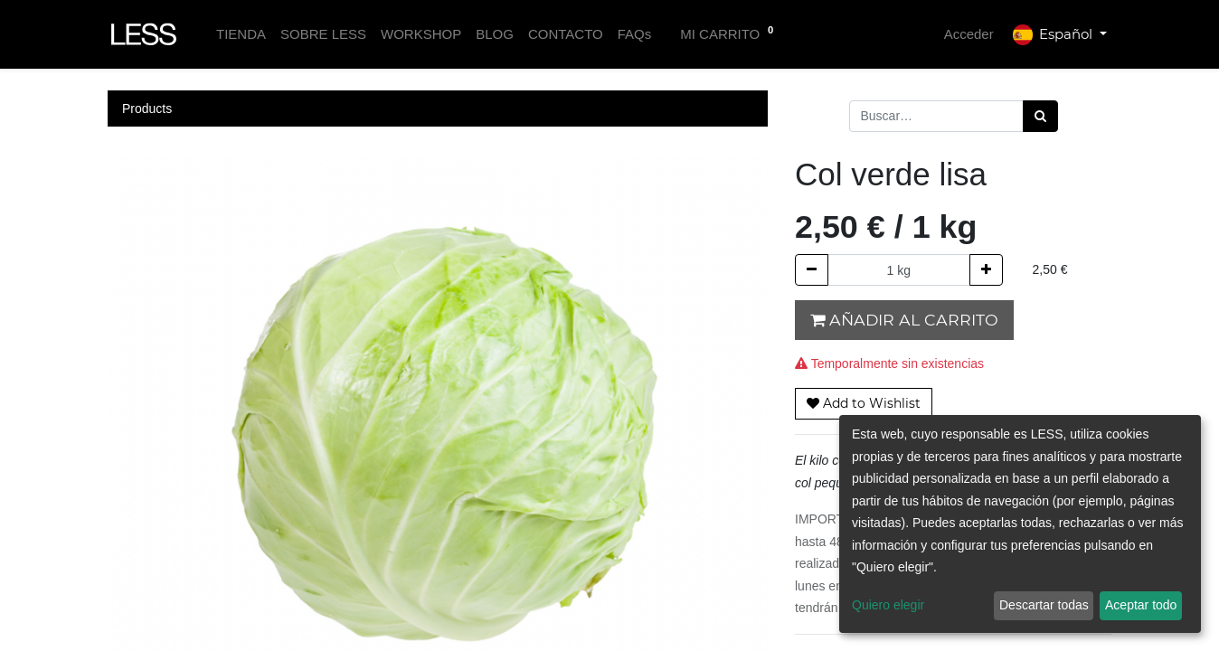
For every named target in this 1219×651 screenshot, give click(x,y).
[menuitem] (241, 34)
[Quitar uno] (811, 270)
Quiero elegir (888, 605)
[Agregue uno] (986, 270)
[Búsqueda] (1040, 116)
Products (147, 108)
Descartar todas (1044, 605)
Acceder (969, 34)
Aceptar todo (1140, 605)
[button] (863, 404)
